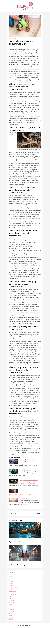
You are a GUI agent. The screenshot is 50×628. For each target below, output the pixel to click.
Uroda (10, 613)
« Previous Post (13, 513)
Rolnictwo (11, 602)
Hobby (11, 583)
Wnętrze (11, 617)
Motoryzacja (12, 38)
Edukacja (11, 582)
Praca (10, 596)
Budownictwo (12, 578)
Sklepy (10, 604)
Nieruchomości (13, 593)
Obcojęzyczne (12, 595)
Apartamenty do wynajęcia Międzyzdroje (20, 494)
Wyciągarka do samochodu (27, 460)
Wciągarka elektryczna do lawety (29, 480)
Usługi (10, 615)
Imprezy (11, 585)
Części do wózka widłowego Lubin (19, 565)
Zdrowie (11, 619)
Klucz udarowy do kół (25, 470)
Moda (10, 589)
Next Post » (38, 513)
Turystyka (11, 611)
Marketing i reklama (14, 587)
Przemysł (11, 600)
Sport (10, 606)
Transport (11, 610)
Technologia (12, 608)
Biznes (10, 576)
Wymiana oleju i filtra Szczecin (18, 542)
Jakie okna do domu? (25, 499)
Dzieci (10, 580)
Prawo (10, 598)
